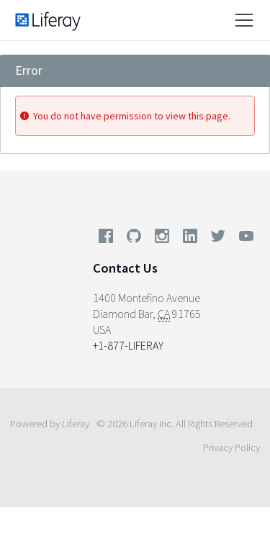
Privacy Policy (231, 447)
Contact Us (125, 268)
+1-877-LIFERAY (128, 345)
